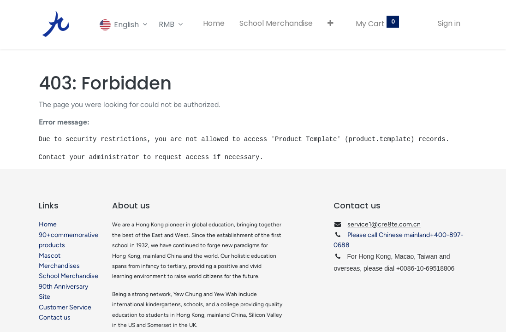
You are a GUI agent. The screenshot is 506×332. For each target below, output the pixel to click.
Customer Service (65, 307)
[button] (330, 23)
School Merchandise (68, 276)
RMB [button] (167, 24)
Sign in (449, 23)
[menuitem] (214, 23)
